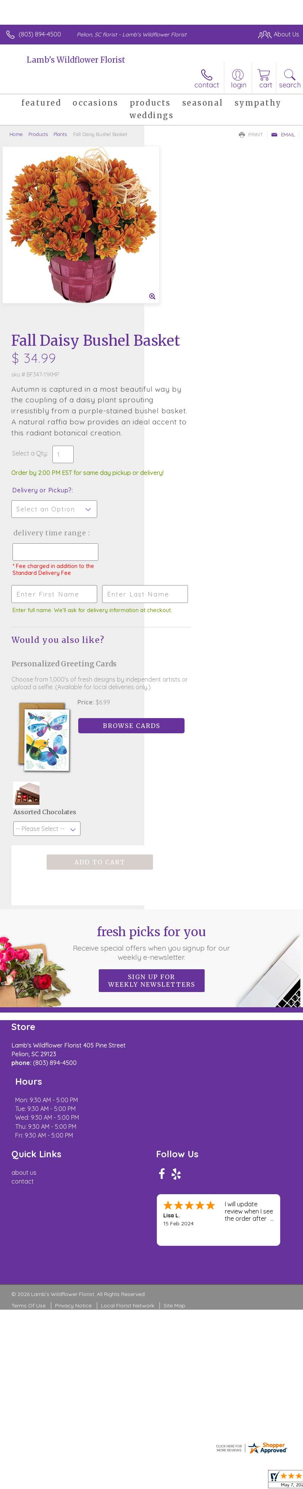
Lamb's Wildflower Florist (76, 60)
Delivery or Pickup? (186, 336)
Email (283, 134)
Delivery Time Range (181, 386)
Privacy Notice (73, 1152)
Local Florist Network (127, 1152)
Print (251, 134)
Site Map (174, 1152)
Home (16, 134)
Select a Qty (173, 291)
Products (38, 134)
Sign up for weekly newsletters (151, 853)
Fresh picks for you (152, 816)
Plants (60, 134)
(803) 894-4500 (40, 34)
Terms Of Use (28, 1152)
